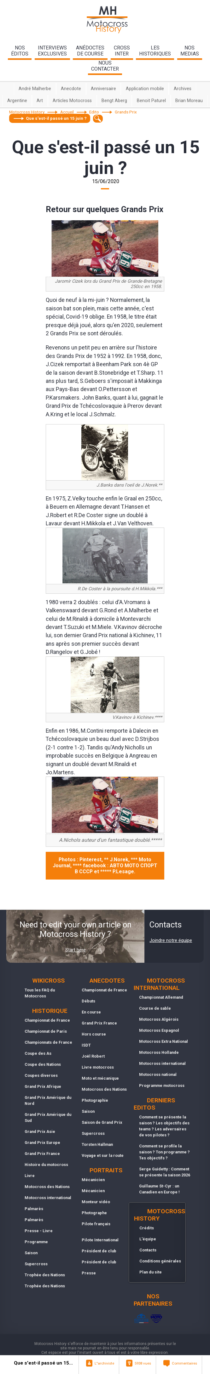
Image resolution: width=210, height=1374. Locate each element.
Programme (36, 1241)
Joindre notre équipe (170, 940)
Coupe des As (38, 1053)
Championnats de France (48, 1042)
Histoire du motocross (46, 1164)
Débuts (88, 1001)
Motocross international (48, 1197)
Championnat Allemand (161, 997)
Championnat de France (47, 1020)
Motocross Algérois (158, 1019)
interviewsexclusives (52, 51)
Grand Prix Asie (40, 1131)
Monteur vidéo (96, 1201)
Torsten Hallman (97, 1144)
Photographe (94, 1212)
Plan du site (150, 1272)
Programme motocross (161, 1085)
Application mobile (145, 88)
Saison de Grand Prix (102, 1122)
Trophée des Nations (45, 1275)
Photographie (95, 1100)
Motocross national (158, 1074)
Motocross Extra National (163, 1041)
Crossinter (122, 51)
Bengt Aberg (114, 100)
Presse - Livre (39, 1230)
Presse (89, 1273)
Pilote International (100, 1240)
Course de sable (155, 1008)
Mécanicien (93, 1179)
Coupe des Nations (43, 1064)
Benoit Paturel (151, 100)
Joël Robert (93, 1056)
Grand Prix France (42, 1153)
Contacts (147, 1250)
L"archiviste (104, 1363)
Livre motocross (98, 1067)
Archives (182, 88)
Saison (31, 1252)
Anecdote (71, 88)
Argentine (17, 100)
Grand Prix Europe (42, 1142)
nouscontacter (105, 66)
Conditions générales (160, 1261)
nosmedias (189, 51)
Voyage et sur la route (103, 1155)
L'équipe (147, 1239)
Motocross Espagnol (159, 1030)
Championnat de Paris (46, 1031)
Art (40, 100)
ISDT (86, 1045)
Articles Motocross (72, 100)
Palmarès (34, 1208)
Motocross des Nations (47, 1186)
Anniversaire (103, 88)
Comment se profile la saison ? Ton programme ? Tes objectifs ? (164, 1152)
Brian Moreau (189, 100)
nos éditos (19, 51)
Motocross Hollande (159, 1052)
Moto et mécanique (100, 1078)
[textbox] (98, 119)
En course (91, 1012)
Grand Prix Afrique (43, 1086)
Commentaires (184, 1363)
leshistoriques (155, 51)
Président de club (99, 1251)
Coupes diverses (41, 1075)
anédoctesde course (90, 51)
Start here (75, 950)
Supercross (36, 1263)
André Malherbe (35, 88)
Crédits (146, 1228)
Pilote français (96, 1223)
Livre (30, 1175)
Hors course (94, 1034)
